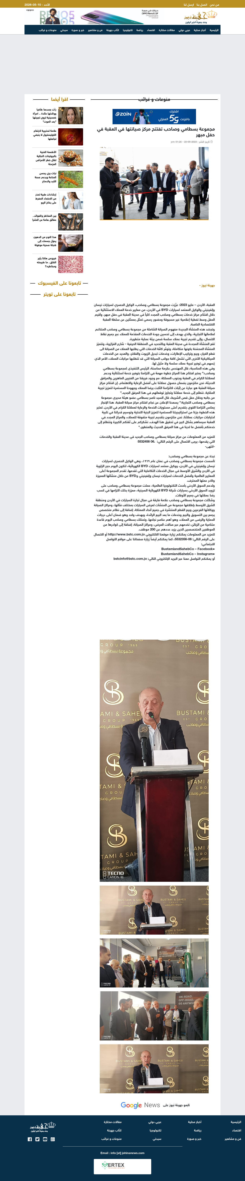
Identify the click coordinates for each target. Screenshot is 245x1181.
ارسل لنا (189, 4)
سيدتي (64, 29)
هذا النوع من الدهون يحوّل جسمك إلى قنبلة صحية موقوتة (44, 240)
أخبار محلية (200, 29)
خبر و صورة (78, 29)
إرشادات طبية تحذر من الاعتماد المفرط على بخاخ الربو (45, 198)
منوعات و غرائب (47, 29)
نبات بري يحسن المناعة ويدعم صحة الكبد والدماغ (45, 176)
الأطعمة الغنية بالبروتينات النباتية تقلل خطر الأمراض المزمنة (46, 157)
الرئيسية (214, 29)
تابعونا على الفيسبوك (59, 282)
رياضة (139, 29)
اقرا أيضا (59, 98)
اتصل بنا (202, 4)
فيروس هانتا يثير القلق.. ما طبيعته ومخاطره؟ (46, 261)
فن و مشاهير (95, 29)
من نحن (214, 4)
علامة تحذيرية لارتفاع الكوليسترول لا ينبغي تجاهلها (44, 134)
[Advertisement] (122, 64)
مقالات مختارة (167, 29)
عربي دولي (184, 29)
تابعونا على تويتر (59, 293)
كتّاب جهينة (112, 29)
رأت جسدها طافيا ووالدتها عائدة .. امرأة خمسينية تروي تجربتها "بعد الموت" (44, 115)
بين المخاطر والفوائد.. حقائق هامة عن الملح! (44, 217)
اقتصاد (151, 29)
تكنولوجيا (128, 29)
